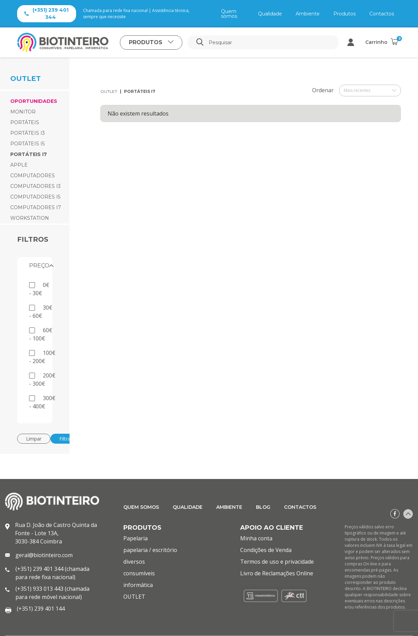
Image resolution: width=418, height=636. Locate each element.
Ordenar (323, 90)
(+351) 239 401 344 (46, 13)
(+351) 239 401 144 (41, 608)
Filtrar (65, 438)
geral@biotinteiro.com (44, 555)
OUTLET (108, 91)
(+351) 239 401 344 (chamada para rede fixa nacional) (52, 573)
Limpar (33, 438)
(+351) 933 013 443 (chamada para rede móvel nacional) (52, 593)
